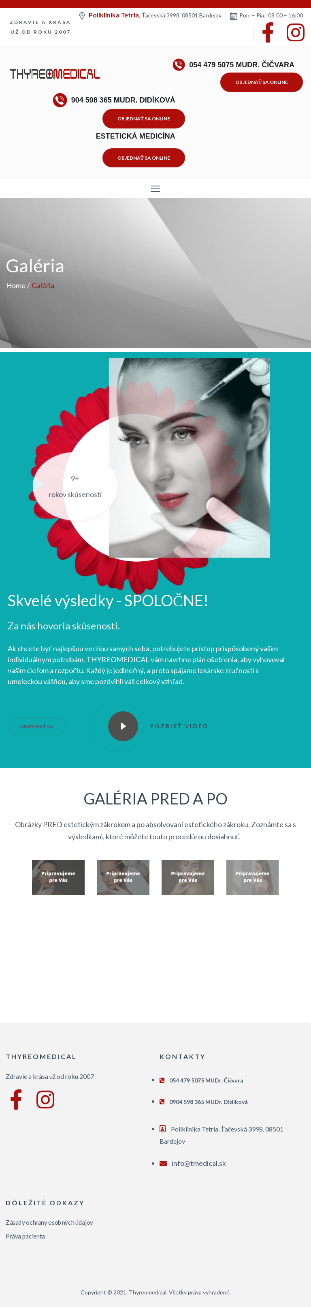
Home (16, 285)
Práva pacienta (25, 1236)
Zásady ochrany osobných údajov (49, 1222)
